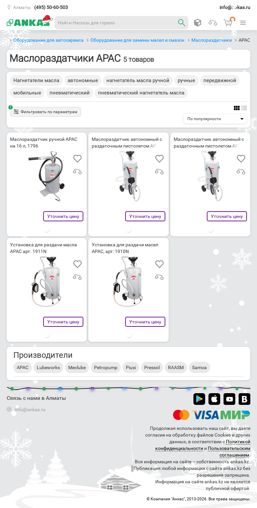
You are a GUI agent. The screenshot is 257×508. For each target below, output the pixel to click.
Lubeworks (48, 367)
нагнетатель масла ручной (137, 80)
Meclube (77, 367)
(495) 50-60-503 (51, 7)
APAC (22, 367)
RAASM (176, 367)
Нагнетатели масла (36, 80)
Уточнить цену (63, 216)
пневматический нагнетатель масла (141, 93)
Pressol (152, 367)
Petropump (105, 367)
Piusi (131, 367)
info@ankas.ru (235, 7)
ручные (186, 80)
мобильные (27, 93)
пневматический (70, 93)
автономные (83, 80)
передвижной (219, 80)
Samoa (199, 367)
